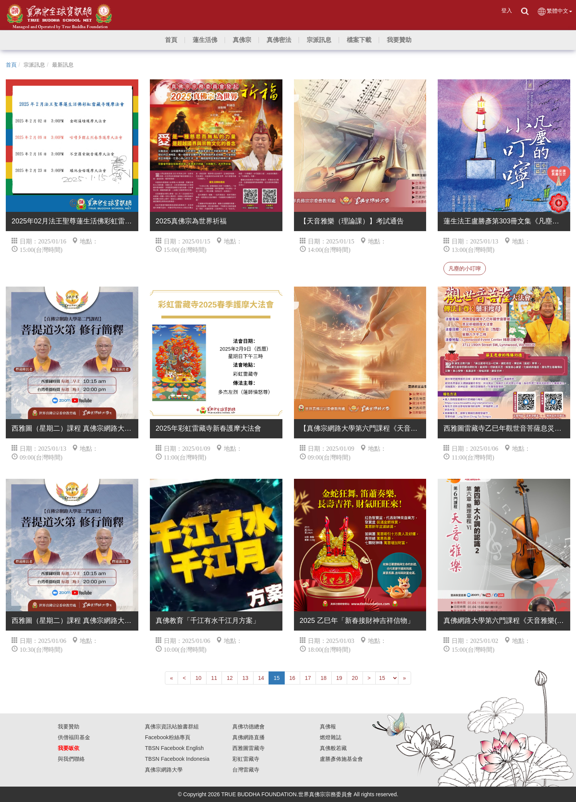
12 (230, 678)
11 (214, 678)
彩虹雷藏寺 (245, 759)
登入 (506, 10)
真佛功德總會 (248, 726)
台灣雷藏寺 (245, 770)
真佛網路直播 (248, 737)
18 (324, 678)
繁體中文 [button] (554, 11)
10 (198, 678)
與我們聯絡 (71, 759)
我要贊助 (68, 726)
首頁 (11, 65)
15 (277, 678)
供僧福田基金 (74, 737)
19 (339, 678)
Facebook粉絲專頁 (167, 737)
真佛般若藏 (333, 748)
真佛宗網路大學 (164, 770)
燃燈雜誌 (330, 737)
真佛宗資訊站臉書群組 (172, 726)
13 (245, 678)
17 (308, 678)
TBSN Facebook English (174, 748)
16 (292, 678)
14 (261, 678)
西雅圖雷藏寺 (248, 748)
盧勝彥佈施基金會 (341, 759)
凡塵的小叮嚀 (464, 268)
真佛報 (328, 726)
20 (355, 678)
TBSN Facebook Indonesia (177, 759)
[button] (205, 40)
